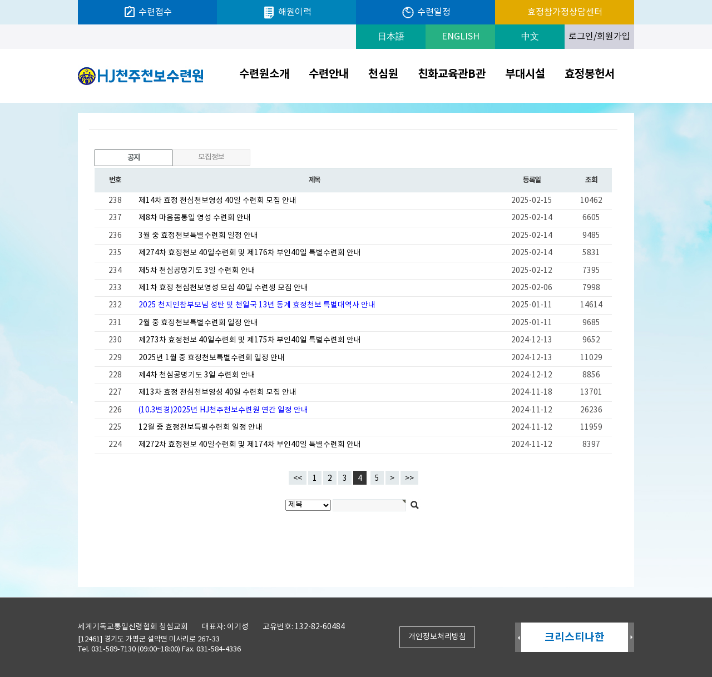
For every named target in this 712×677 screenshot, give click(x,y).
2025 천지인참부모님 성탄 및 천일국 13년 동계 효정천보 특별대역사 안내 (257, 305)
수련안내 (329, 74)
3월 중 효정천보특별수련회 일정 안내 (198, 235)
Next (631, 638)
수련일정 (426, 12)
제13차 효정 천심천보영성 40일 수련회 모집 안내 (217, 392)
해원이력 (287, 12)
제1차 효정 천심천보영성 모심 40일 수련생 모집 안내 (223, 287)
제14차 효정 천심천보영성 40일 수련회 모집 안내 (217, 200)
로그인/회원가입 (599, 37)
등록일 (532, 180)
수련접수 (147, 12)
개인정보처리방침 (437, 637)
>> (409, 478)
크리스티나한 (575, 637)
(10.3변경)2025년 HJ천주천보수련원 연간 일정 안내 (223, 410)
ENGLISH (460, 37)
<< (297, 478)
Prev (518, 638)
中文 (530, 37)
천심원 (383, 74)
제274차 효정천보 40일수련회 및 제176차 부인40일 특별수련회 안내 (250, 252)
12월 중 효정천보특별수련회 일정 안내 (201, 427)
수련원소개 (264, 74)
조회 (591, 180)
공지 (117, 156)
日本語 (391, 37)
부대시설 (525, 74)
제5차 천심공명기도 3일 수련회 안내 (197, 270)
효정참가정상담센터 (564, 12)
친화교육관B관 (452, 74)
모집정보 (211, 157)
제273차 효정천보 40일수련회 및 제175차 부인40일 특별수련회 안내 (250, 340)
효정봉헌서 (590, 74)
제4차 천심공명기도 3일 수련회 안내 (197, 375)
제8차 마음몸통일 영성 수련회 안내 (195, 217)
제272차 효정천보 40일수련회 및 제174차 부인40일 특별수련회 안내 (250, 444)
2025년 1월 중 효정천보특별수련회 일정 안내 (212, 358)
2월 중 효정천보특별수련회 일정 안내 (198, 322)
